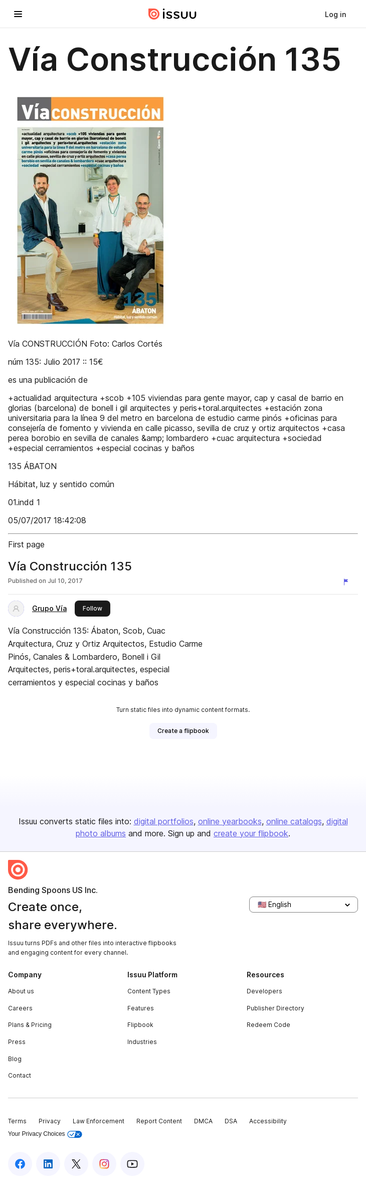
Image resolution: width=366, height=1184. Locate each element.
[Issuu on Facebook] (20, 1164)
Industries (142, 1042)
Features (140, 1008)
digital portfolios (164, 821)
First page (26, 544)
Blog (15, 1059)
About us (21, 991)
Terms (17, 1121)
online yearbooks (230, 821)
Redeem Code (268, 1024)
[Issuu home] (172, 14)
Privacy (50, 1121)
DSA (231, 1121)
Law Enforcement (98, 1121)
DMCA (203, 1121)
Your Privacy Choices (45, 1134)
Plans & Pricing (30, 1024)
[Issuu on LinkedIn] (48, 1164)
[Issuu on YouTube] (132, 1164)
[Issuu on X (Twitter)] (76, 1164)
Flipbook (140, 1024)
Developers (264, 991)
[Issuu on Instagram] (104, 1164)
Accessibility (268, 1121)
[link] (335, 14)
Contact (19, 1075)
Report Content (159, 1121)
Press (17, 1042)
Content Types (148, 991)
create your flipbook (251, 833)
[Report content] (348, 582)
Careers (20, 1008)
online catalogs (294, 821)
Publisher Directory (275, 1008)
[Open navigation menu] (18, 14)
